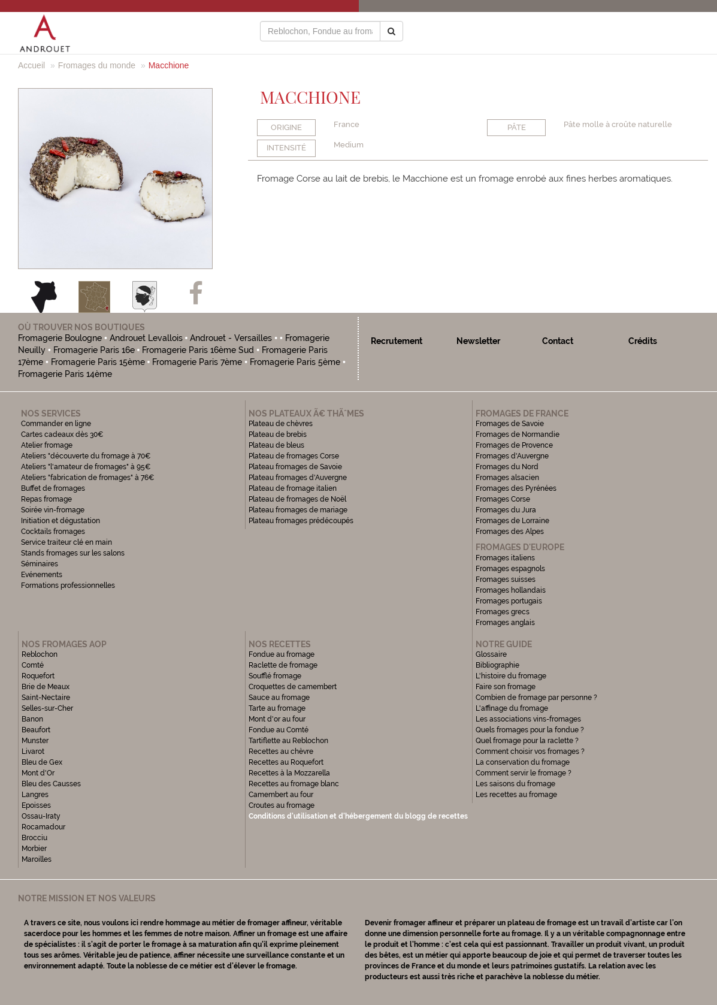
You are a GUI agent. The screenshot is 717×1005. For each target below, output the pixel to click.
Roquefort (38, 676)
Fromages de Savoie (510, 423)
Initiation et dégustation (60, 521)
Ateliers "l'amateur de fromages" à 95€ (86, 467)
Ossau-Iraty (42, 816)
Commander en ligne (56, 423)
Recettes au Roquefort (286, 762)
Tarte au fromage (277, 708)
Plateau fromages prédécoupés (301, 521)
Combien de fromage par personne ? (536, 697)
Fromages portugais (509, 601)
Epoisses (36, 805)
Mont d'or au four (277, 719)
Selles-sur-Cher (47, 708)
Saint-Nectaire (46, 697)
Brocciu (34, 838)
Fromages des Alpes (510, 531)
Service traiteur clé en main (66, 542)
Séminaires (39, 564)
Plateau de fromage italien (293, 488)
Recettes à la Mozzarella (289, 773)
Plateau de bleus (276, 445)
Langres (35, 794)
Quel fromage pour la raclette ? (527, 741)
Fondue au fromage (281, 654)
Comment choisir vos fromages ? (530, 751)
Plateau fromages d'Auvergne (298, 477)
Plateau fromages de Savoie (295, 467)
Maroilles (37, 859)
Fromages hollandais (511, 590)
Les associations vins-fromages (528, 719)
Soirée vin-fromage (52, 510)
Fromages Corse (503, 499)
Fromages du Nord (507, 467)
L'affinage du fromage (512, 708)
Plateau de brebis (278, 434)
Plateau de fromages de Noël (297, 499)
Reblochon (40, 654)
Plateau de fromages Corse (294, 456)
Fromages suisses (506, 579)
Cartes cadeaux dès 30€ (62, 434)
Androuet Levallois (146, 338)
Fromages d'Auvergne (512, 456)
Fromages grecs (503, 612)
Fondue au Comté (278, 730)
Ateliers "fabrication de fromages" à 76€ (88, 477)
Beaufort (36, 730)
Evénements (41, 575)
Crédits (642, 341)
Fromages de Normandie (517, 434)
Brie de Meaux (45, 687)
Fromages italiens (505, 558)
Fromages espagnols (510, 569)
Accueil (31, 65)
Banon (32, 719)
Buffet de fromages (53, 488)
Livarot (33, 751)
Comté (33, 665)
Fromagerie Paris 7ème (197, 362)
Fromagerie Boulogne (60, 338)
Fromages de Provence (514, 445)
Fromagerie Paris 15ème (98, 362)
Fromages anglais (505, 622)
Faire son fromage (506, 687)
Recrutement (396, 341)
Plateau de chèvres (281, 423)
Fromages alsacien (507, 477)
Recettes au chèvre (281, 751)
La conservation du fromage (523, 762)
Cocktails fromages (53, 531)
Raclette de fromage (283, 665)
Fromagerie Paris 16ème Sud (198, 350)
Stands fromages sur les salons (73, 553)
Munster (35, 741)
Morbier (34, 848)
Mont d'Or (38, 773)
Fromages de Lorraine (512, 521)
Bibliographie (497, 665)
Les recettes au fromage (516, 794)
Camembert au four (281, 794)
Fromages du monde (96, 65)
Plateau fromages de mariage (298, 510)
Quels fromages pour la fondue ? (530, 730)
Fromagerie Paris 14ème (65, 374)
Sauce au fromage (279, 697)
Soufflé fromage (275, 676)
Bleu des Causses (51, 784)
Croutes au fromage (281, 805)
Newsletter (478, 341)
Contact (557, 341)
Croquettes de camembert (293, 687)
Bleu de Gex (42, 762)
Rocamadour (43, 827)
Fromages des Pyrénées (516, 488)
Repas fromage (46, 499)
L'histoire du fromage (511, 676)
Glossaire (492, 654)
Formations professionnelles (68, 585)
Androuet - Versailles (231, 338)
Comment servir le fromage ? (523, 773)
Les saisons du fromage (515, 784)
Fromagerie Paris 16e (94, 350)
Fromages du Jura (506, 510)
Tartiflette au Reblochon (288, 741)
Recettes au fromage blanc (294, 784)
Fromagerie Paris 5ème (295, 362)
